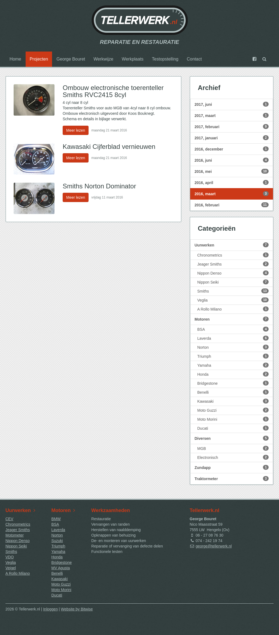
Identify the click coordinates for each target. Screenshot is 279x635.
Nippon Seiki (233, 281)
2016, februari (232, 204)
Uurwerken (232, 244)
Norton (233, 347)
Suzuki (57, 540)
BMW (56, 519)
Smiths (233, 290)
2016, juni (232, 160)
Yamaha (233, 365)
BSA (233, 329)
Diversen (232, 438)
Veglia (233, 299)
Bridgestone (233, 383)
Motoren (232, 319)
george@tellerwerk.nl (214, 546)
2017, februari (232, 126)
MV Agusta (60, 568)
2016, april (232, 182)
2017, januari (232, 137)
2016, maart (232, 193)
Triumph (233, 356)
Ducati (233, 428)
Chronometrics (233, 254)
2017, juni (232, 104)
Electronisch (233, 457)
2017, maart (232, 115)
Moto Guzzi (233, 410)
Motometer (14, 535)
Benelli (233, 392)
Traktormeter (232, 478)
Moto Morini (233, 419)
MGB (233, 448)
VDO (9, 557)
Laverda (233, 338)
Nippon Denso (233, 272)
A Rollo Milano (233, 308)
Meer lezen (75, 130)
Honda (233, 374)
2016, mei (232, 171)
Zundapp (232, 467)
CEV (9, 519)
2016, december (232, 148)
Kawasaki (233, 401)
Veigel (10, 568)
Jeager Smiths (233, 263)
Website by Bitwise (77, 609)
